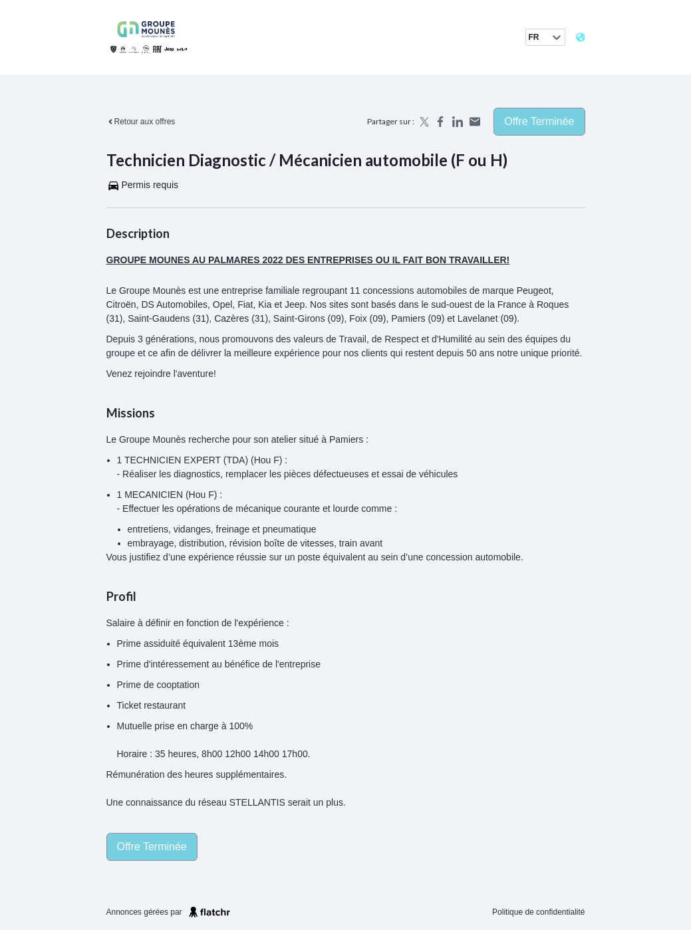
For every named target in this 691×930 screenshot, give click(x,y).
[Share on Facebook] (440, 121)
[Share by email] (475, 121)
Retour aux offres (141, 121)
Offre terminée (539, 121)
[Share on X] (423, 121)
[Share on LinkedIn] (457, 121)
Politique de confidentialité (538, 912)
